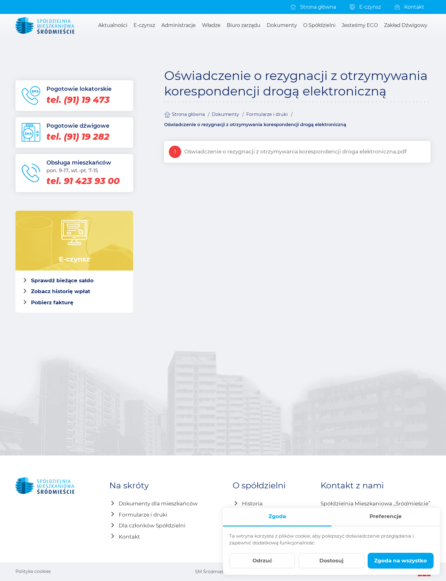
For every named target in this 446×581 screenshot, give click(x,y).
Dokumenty (225, 114)
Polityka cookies (33, 571)
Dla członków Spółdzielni (152, 525)
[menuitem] (312, 7)
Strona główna (184, 115)
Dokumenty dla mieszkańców (158, 503)
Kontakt (129, 537)
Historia (252, 503)
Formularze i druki (267, 114)
